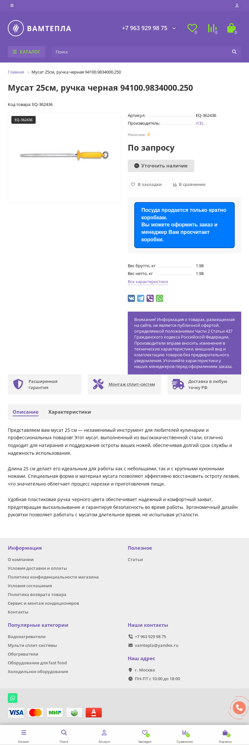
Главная (16, 72)
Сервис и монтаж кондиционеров (43, 603)
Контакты (18, 612)
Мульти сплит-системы (32, 645)
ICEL (200, 123)
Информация (25, 547)
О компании (21, 559)
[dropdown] (12, 5)
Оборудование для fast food (37, 663)
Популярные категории (38, 625)
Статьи (135, 559)
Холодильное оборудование (38, 671)
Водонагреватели (27, 636)
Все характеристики (148, 281)
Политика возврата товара (37, 594)
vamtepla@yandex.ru (156, 645)
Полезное (140, 547)
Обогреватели (23, 654)
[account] (237, 5)
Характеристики (69, 411)
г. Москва (145, 670)
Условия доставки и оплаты (37, 568)
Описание (26, 411)
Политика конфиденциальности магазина (53, 577)
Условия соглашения (30, 586)
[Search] (146, 52)
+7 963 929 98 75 (144, 28)
